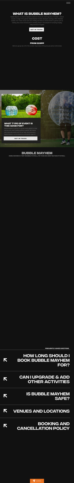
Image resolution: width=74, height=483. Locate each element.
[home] (9, 3)
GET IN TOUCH (37, 29)
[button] (68, 3)
